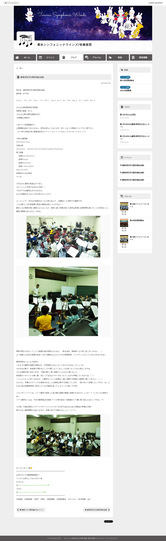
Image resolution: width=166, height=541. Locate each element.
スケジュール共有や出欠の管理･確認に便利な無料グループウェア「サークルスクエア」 (91, 538)
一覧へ (20, 68)
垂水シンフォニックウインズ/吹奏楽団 (64, 44)
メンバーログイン (11, 3)
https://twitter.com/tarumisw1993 (31, 492)
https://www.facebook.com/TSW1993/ (32, 485)
